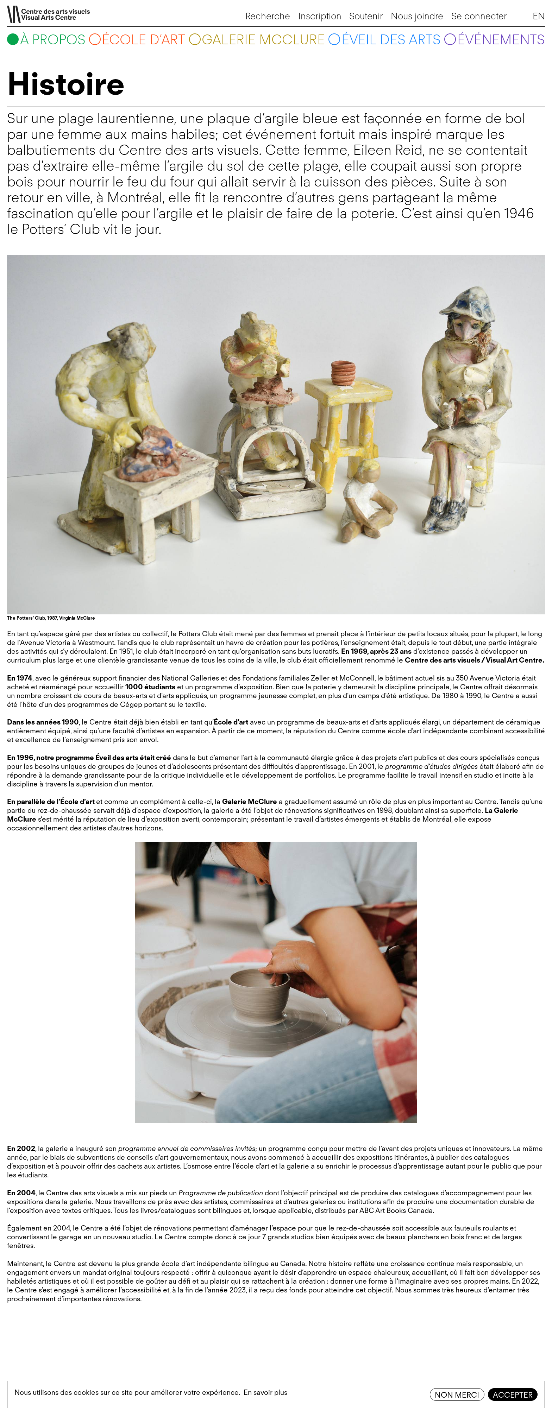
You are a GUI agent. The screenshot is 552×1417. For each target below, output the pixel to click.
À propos (53, 39)
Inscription (319, 16)
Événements (501, 39)
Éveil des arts (391, 39)
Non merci (457, 1394)
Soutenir (366, 16)
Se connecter (479, 16)
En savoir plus (265, 1392)
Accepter (513, 1394)
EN (539, 16)
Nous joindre (417, 16)
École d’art (143, 39)
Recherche (267, 16)
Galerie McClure (263, 39)
